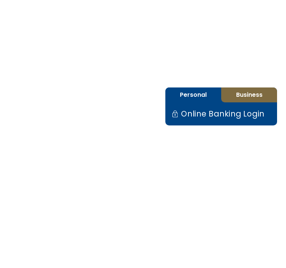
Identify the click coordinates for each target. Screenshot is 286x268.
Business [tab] (249, 94)
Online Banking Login (221, 114)
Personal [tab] (193, 94)
